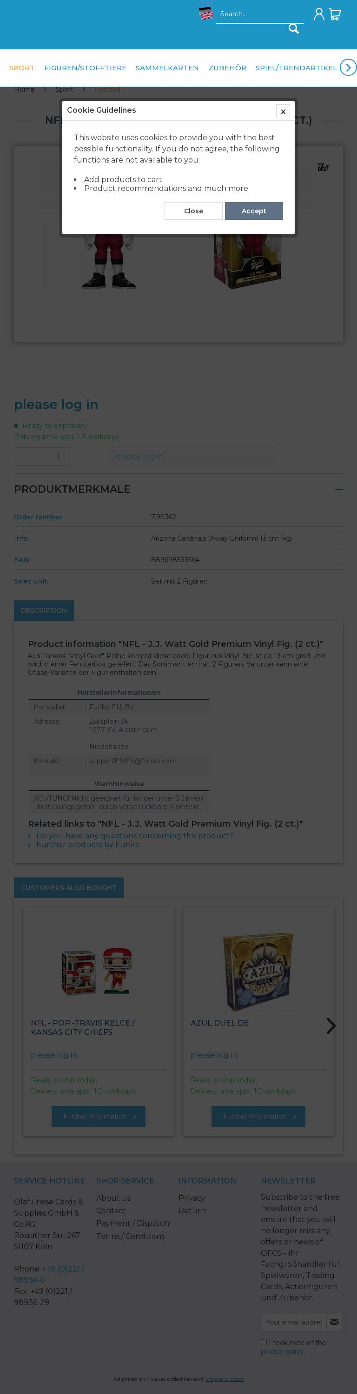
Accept (254, 211)
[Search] (294, 28)
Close (193, 211)
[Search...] (260, 14)
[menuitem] (203, 17)
